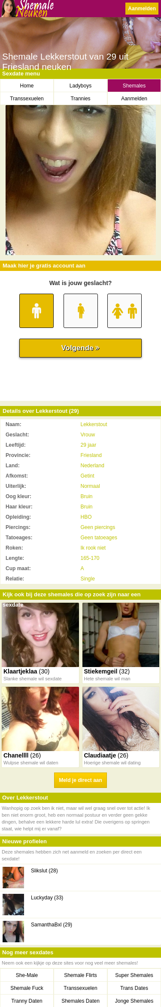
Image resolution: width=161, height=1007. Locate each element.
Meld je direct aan (80, 780)
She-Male (27, 975)
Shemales (134, 86)
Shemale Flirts (80, 975)
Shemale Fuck (26, 988)
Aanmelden (142, 9)
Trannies (80, 99)
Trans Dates (134, 988)
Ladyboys (80, 86)
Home (26, 86)
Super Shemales (134, 975)
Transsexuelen (26, 99)
